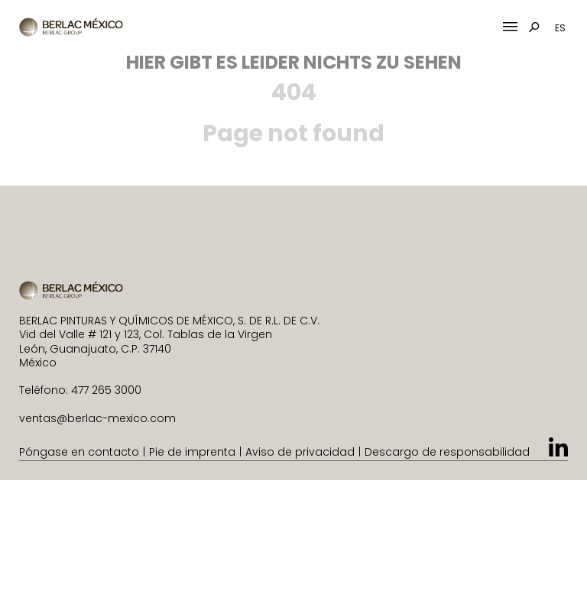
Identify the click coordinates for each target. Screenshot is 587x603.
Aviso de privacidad (300, 452)
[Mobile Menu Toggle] (510, 27)
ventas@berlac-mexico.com (97, 418)
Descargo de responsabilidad (447, 452)
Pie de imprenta (192, 452)
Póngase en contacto (79, 452)
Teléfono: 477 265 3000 (80, 390)
